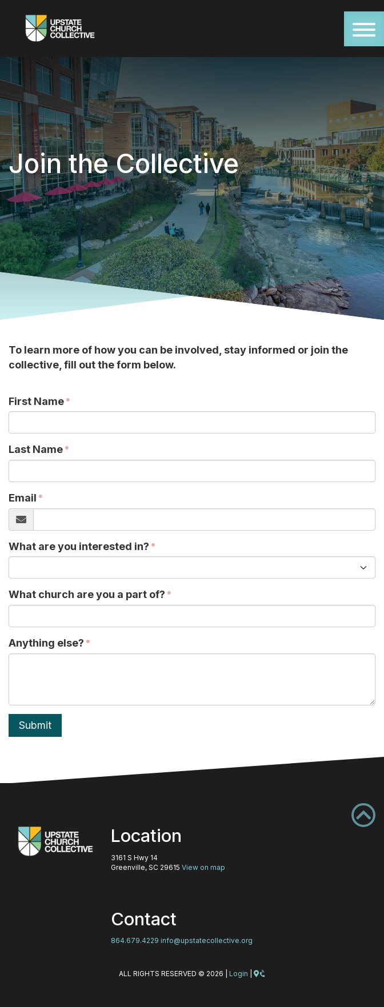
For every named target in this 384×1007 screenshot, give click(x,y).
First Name (36, 401)
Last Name (36, 449)
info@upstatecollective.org (207, 940)
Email (23, 498)
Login (238, 973)
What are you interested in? (79, 546)
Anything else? (46, 643)
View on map (203, 867)
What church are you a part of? (87, 594)
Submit (35, 725)
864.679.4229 (135, 940)
